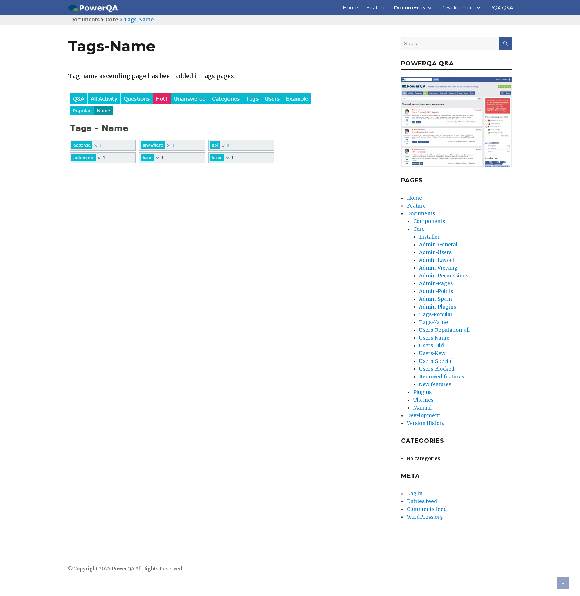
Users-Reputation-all (444, 330)
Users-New (432, 353)
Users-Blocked (437, 369)
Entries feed (422, 501)
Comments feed (427, 509)
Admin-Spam (435, 299)
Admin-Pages (436, 283)
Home (350, 7)
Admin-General (438, 245)
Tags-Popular (436, 315)
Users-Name (434, 338)
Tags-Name (433, 322)
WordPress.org (425, 517)
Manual (422, 408)
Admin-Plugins (437, 307)
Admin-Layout (437, 260)
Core (419, 229)
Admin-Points (436, 291)
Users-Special (436, 361)
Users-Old (431, 346)
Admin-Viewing (438, 268)
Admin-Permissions (443, 276)
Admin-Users (435, 252)
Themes (423, 400)
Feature (376, 7)
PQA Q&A (501, 7)
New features (435, 384)
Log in (414, 494)
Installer (429, 237)
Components (429, 221)
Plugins (422, 392)
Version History (426, 423)
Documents (409, 7)
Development (458, 7)
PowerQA (123, 569)
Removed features (441, 377)
